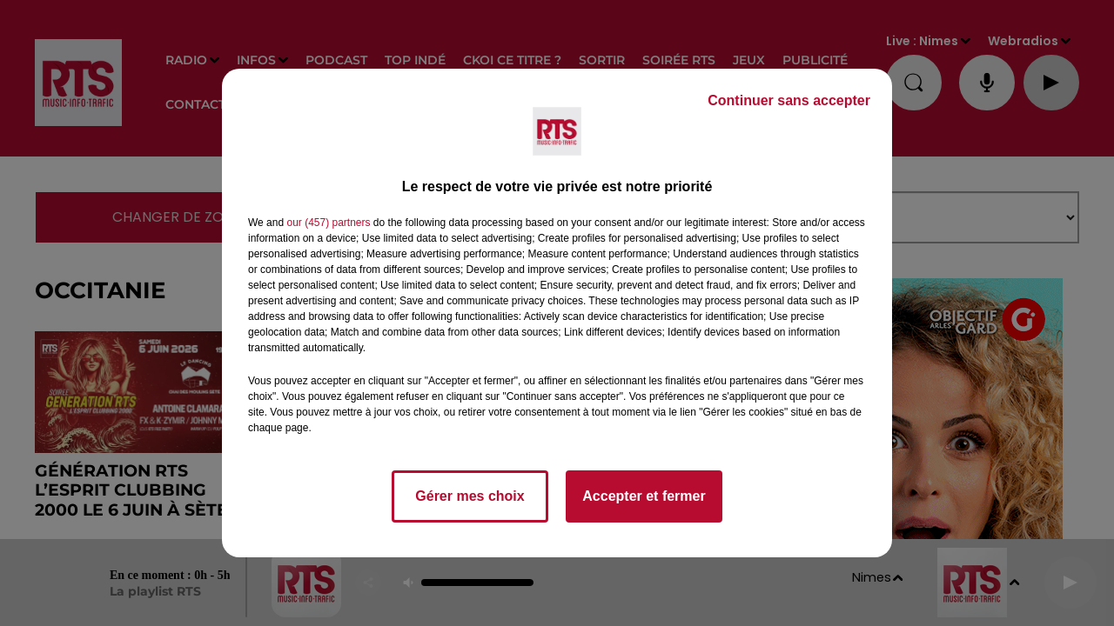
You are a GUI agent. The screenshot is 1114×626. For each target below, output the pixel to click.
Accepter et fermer (643, 496)
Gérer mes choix (469, 496)
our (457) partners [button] (328, 222)
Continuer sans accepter (789, 100)
